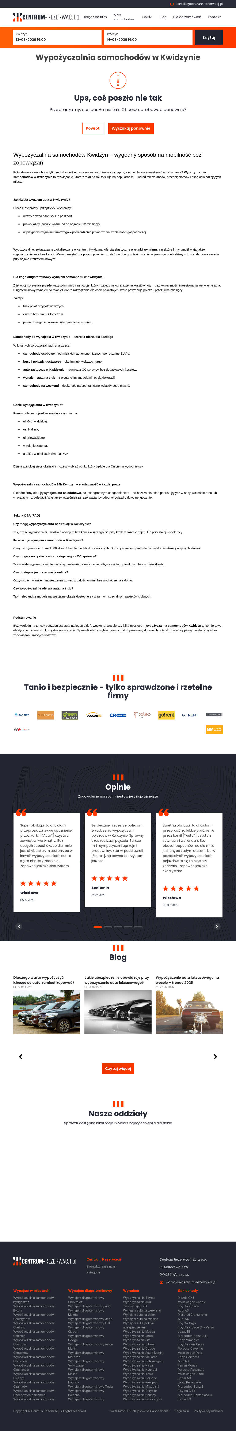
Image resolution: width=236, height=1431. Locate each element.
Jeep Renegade (189, 1382)
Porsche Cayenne (190, 1348)
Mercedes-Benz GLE (192, 1336)
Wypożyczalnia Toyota (139, 1297)
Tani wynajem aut (135, 1306)
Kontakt (214, 17)
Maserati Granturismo (192, 1314)
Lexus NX (184, 1378)
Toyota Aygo (187, 1323)
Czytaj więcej (118, 1068)
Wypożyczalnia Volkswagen (143, 1361)
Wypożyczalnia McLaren (140, 1357)
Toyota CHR (186, 1391)
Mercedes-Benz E (190, 1386)
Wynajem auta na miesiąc (140, 1319)
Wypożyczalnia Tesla (138, 1374)
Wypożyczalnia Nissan (139, 1365)
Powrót (93, 128)
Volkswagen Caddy (191, 1302)
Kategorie (93, 1272)
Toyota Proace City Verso (196, 1327)
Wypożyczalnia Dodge (139, 1348)
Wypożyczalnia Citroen (139, 1344)
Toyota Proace (188, 1306)
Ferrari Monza (187, 1365)
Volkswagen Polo (190, 1352)
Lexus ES (184, 1331)
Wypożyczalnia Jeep (138, 1336)
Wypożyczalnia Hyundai (140, 1369)
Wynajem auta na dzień (139, 1314)
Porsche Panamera (191, 1369)
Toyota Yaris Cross (191, 1344)
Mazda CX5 (186, 1297)
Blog (163, 17)
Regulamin (182, 1411)
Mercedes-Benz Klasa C (195, 1395)
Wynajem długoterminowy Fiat (89, 1323)
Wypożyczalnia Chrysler (140, 1391)
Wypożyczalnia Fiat (136, 1340)
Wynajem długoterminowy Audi (89, 1306)
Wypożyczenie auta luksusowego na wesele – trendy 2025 (187, 980)
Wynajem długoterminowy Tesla (90, 1386)
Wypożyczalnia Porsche (140, 1378)
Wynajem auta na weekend (142, 1310)
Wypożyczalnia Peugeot (140, 1382)
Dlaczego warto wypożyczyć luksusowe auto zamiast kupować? (43, 980)
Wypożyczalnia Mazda (139, 1331)
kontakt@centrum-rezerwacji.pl (196, 4)
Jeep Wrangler (188, 1340)
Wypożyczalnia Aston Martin (143, 1352)
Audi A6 (183, 1310)
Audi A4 (183, 1319)
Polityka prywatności (208, 1411)
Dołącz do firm (95, 17)
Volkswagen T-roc (191, 1374)
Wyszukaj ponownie (131, 128)
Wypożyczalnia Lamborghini (142, 1399)
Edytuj (209, 37)
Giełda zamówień (187, 17)
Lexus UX (184, 1399)
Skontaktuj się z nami (101, 1266)
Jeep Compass (188, 1357)
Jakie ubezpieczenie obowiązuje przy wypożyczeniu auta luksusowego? (116, 980)
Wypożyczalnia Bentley (139, 1395)
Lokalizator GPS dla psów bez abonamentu (140, 1411)
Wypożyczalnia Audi (137, 1302)
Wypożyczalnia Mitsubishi (141, 1386)
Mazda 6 (184, 1361)
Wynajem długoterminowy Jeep (90, 1319)
